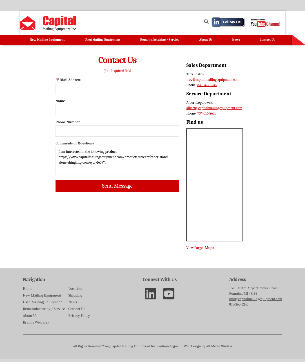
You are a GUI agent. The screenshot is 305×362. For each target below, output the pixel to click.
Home (27, 291)
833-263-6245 (207, 88)
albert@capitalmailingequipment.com (214, 111)
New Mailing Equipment (47, 42)
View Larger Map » (200, 250)
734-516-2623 (206, 116)
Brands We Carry (36, 324)
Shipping (83, 298)
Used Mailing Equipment (102, 42)
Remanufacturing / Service (159, 42)
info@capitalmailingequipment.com (255, 302)
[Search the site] (206, 15)
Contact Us (267, 42)
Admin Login (168, 349)
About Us (205, 42)
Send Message (117, 188)
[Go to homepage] (48, 27)
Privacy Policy (87, 318)
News (236, 42)
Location (83, 291)
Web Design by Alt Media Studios (208, 349)
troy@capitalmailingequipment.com (212, 82)
